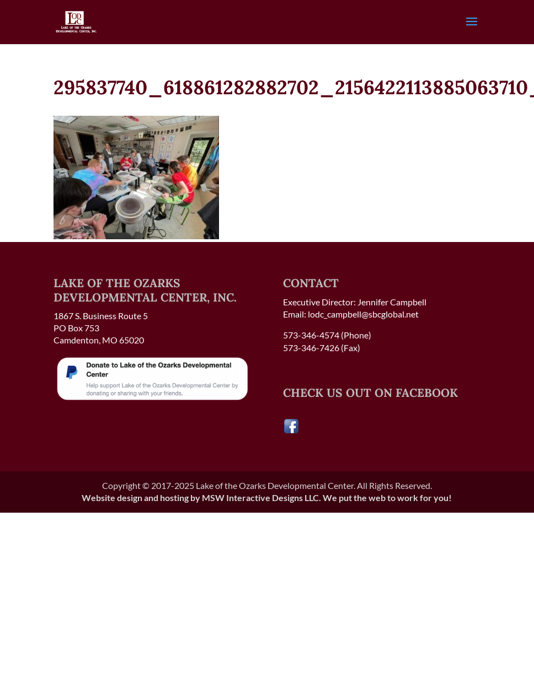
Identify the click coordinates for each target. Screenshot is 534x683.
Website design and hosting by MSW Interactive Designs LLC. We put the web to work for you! (267, 497)
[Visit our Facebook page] (291, 431)
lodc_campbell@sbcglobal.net (363, 314)
